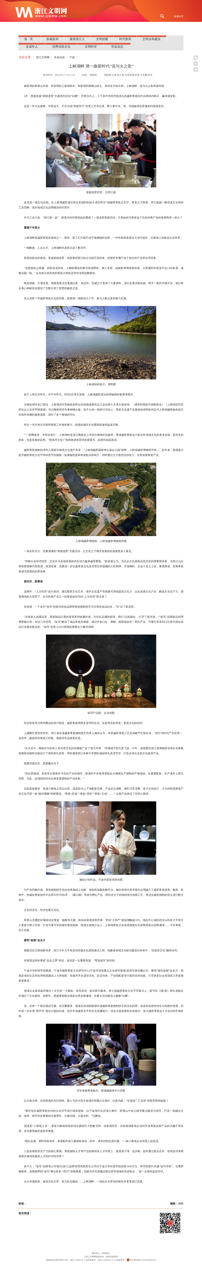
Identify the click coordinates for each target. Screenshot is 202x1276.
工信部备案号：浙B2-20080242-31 (99, 1260)
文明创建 (102, 39)
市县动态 (117, 46)
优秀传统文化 (61, 46)
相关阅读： (25, 1213)
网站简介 (96, 1253)
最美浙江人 (77, 39)
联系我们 (106, 1253)
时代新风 (125, 39)
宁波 (72, 57)
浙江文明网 (42, 57)
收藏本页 (178, 16)
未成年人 (32, 46)
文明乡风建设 (151, 39)
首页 (29, 39)
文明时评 (91, 46)
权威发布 (52, 39)
